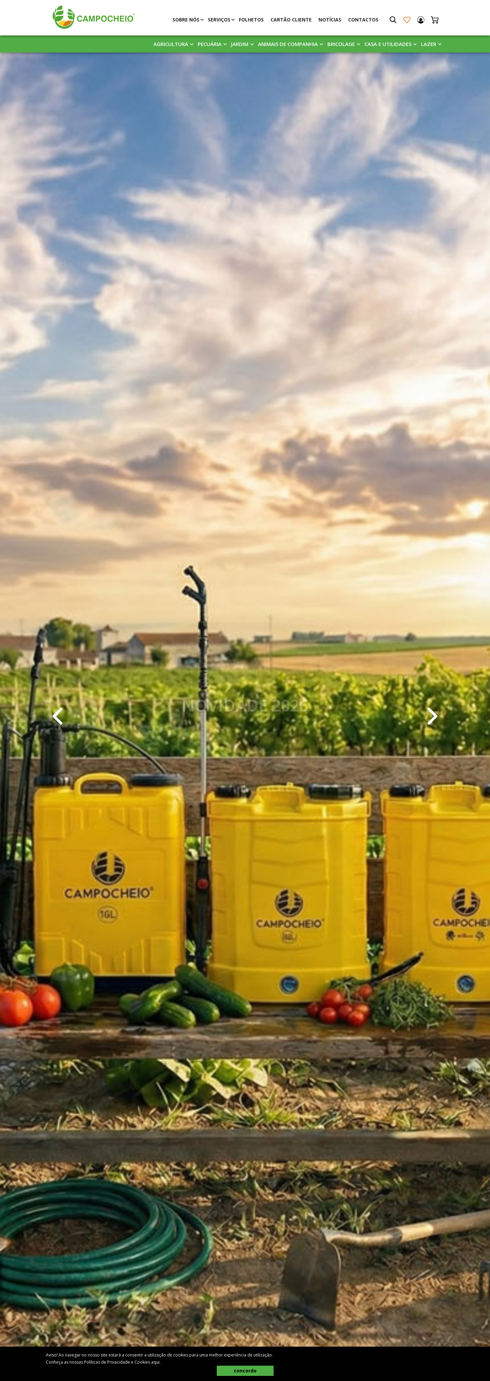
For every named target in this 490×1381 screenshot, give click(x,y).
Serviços (219, 19)
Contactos (363, 19)
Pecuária (210, 44)
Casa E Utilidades (387, 44)
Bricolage (341, 44)
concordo (245, 1370)
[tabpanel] (245, 716)
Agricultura (170, 44)
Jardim (239, 44)
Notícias (329, 19)
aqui (155, 1362)
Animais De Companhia (288, 44)
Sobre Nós (186, 19)
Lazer (428, 44)
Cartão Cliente (291, 19)
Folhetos (251, 19)
